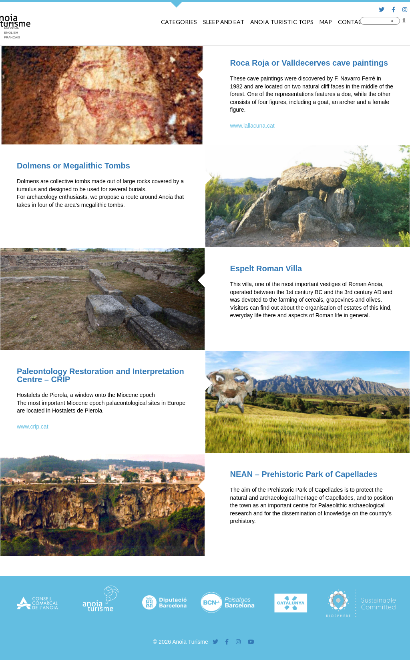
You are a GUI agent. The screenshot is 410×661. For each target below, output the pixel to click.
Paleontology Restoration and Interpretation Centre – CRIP (100, 375)
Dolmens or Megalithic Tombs (73, 165)
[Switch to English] (12, 32)
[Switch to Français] (12, 37)
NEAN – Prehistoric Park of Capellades (303, 474)
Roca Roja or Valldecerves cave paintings (309, 62)
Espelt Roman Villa (266, 268)
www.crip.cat (32, 426)
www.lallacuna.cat (252, 125)
